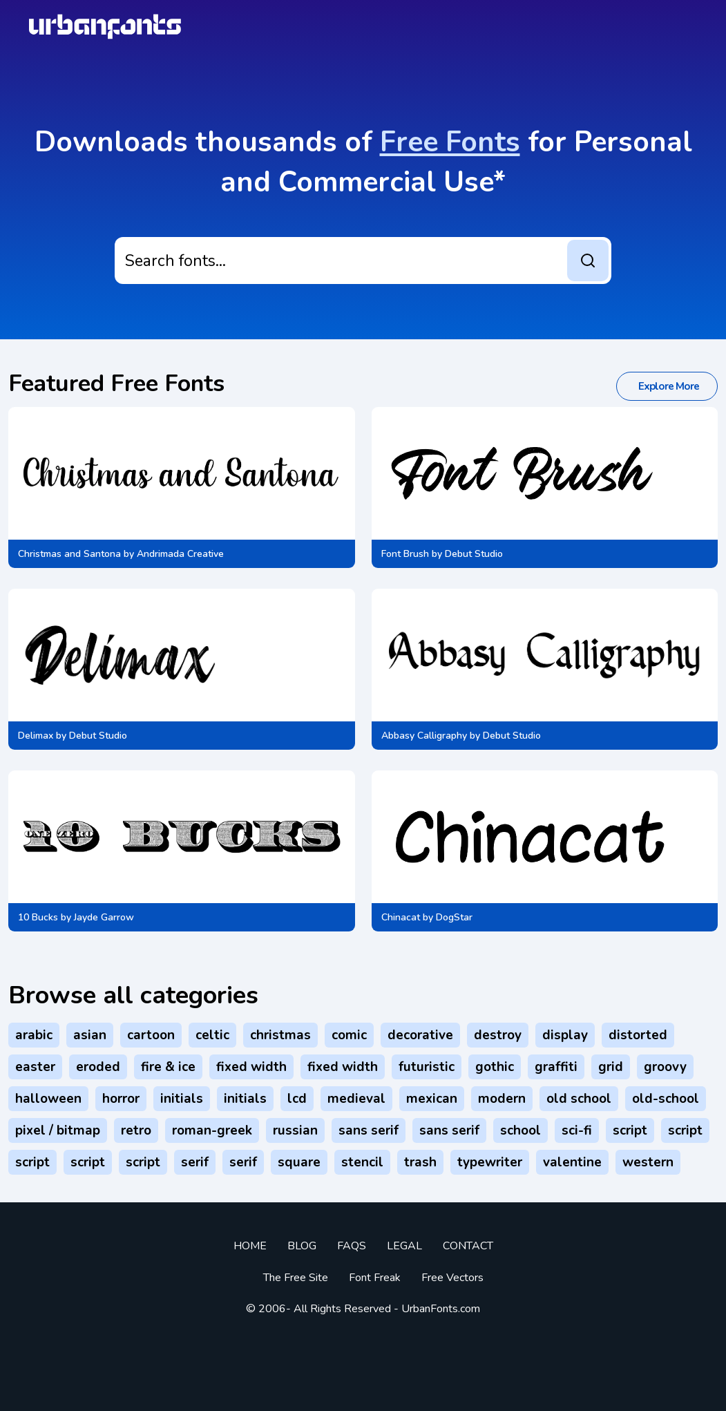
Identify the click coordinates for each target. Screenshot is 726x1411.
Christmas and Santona (69, 553)
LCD (297, 1099)
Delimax (35, 735)
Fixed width (251, 1067)
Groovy (665, 1067)
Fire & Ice (168, 1067)
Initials (181, 1099)
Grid (610, 1067)
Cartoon (151, 1035)
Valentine (572, 1162)
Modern (502, 1099)
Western (648, 1162)
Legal (404, 1245)
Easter (35, 1067)
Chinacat (400, 917)
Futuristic (427, 1067)
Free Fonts (450, 142)
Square (299, 1162)
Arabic (33, 1035)
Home (250, 1245)
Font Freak (375, 1277)
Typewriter (489, 1162)
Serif (195, 1162)
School (520, 1130)
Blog (301, 1245)
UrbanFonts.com (440, 1308)
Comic (349, 1035)
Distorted (638, 1035)
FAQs (351, 1245)
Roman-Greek (212, 1130)
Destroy (498, 1035)
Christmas (280, 1035)
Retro (136, 1130)
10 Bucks (38, 917)
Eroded (98, 1067)
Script (630, 1130)
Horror (121, 1099)
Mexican (431, 1099)
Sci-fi (577, 1130)
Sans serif (368, 1130)
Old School (578, 1099)
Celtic (212, 1035)
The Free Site (295, 1277)
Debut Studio (474, 553)
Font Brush (405, 553)
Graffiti (556, 1067)
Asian (89, 1035)
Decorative (420, 1035)
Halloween (48, 1099)
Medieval (356, 1099)
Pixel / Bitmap (57, 1130)
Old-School (665, 1099)
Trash (420, 1162)
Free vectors (452, 1277)
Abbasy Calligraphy (424, 735)
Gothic (494, 1067)
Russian (295, 1130)
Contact (468, 1245)
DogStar (454, 917)
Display (565, 1035)
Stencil (362, 1162)
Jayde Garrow (104, 917)
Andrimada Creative (180, 553)
